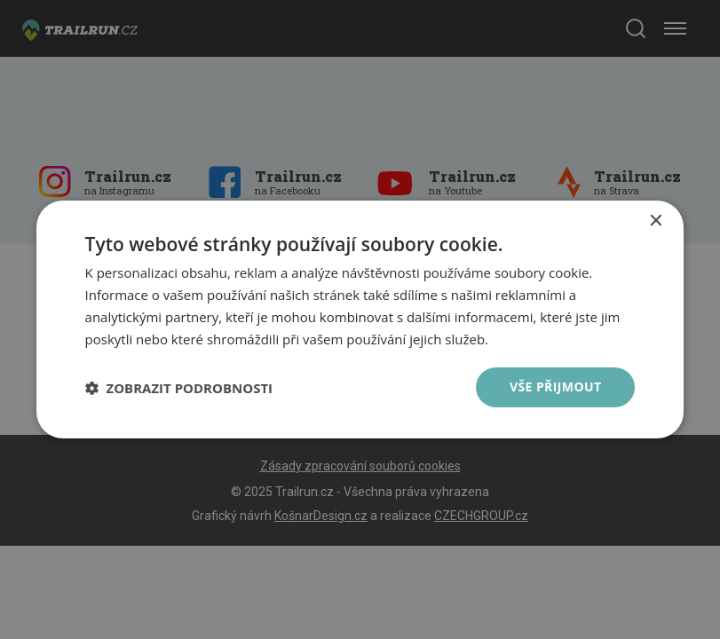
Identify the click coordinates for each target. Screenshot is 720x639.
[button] (179, 388)
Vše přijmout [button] (555, 386)
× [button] (654, 221)
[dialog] (360, 319)
